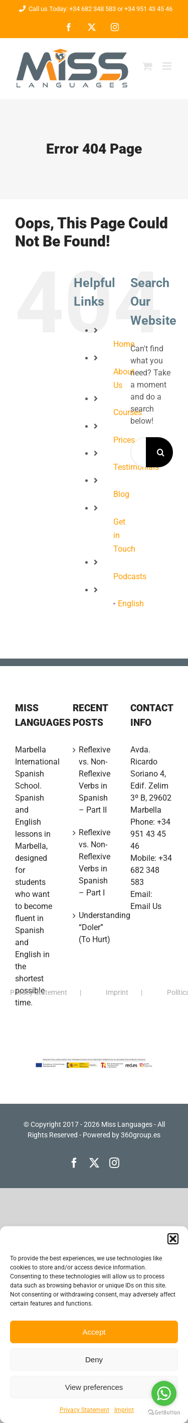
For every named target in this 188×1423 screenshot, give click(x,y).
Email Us (145, 906)
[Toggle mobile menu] (167, 66)
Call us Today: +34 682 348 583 (66, 9)
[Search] (161, 452)
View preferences (94, 1387)
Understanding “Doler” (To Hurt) (94, 927)
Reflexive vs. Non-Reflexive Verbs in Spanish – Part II (94, 780)
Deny (94, 1359)
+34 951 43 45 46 (150, 834)
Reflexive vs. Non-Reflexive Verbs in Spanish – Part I (94, 862)
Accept (94, 1332)
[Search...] (138, 452)
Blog (121, 494)
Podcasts (129, 576)
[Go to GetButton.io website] (164, 1412)
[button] (173, 1239)
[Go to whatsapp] (163, 1393)
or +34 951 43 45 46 (144, 9)
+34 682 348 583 (151, 870)
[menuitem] (114, 603)
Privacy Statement (84, 1409)
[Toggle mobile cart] (147, 66)
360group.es (140, 1135)
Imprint (124, 1409)
